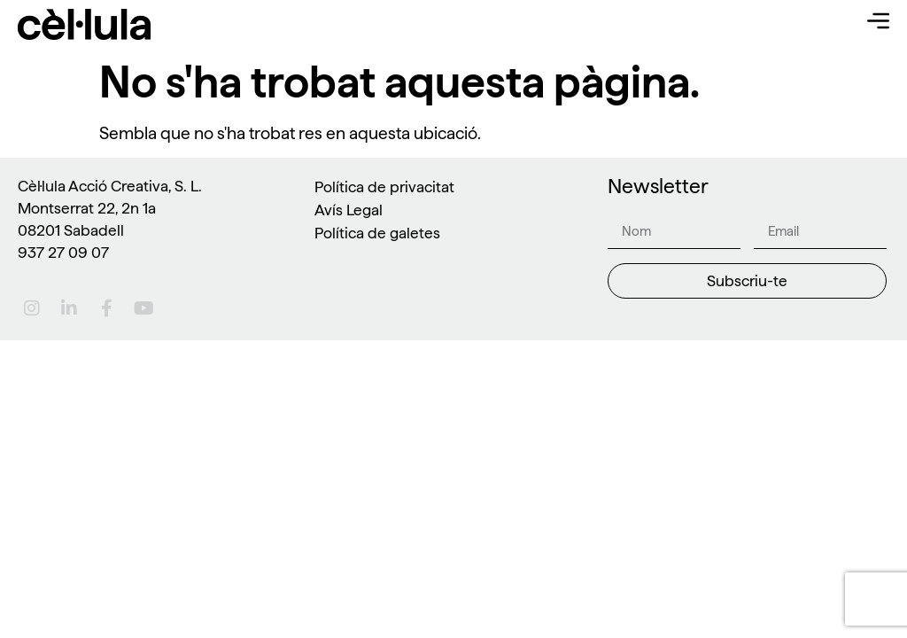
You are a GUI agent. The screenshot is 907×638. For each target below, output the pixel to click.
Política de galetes (377, 232)
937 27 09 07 (63, 252)
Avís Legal (348, 209)
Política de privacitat (384, 186)
